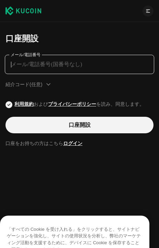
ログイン (72, 143)
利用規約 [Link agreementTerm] (24, 104)
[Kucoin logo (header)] (23, 11)
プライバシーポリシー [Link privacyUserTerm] (72, 104)
